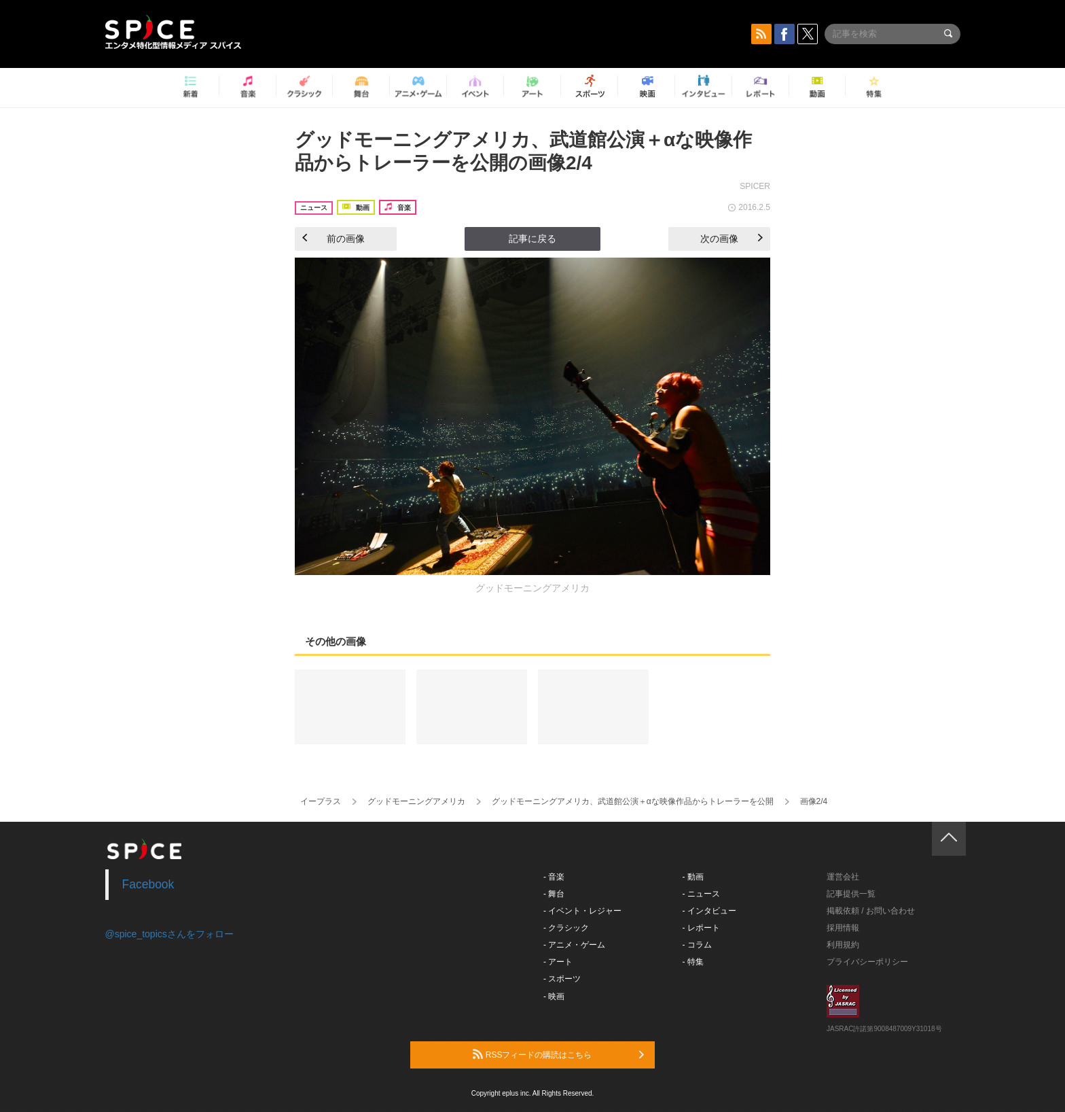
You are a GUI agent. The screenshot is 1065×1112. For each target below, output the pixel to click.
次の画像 (731, 238)
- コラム (697, 945)
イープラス (320, 801)
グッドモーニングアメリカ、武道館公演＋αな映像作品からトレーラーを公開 (633, 801)
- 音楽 (553, 877)
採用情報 (843, 928)
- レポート (701, 928)
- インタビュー (709, 911)
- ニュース (701, 894)
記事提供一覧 (851, 894)
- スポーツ (562, 979)
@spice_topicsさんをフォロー (169, 933)
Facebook (148, 884)
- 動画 (693, 877)
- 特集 (693, 962)
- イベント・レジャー (582, 911)
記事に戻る (532, 238)
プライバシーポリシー (867, 962)
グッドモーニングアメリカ (416, 801)
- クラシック (566, 928)
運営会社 (843, 877)
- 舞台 (553, 894)
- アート (558, 962)
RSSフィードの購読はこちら (558, 1054)
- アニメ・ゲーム (574, 945)
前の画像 (333, 238)
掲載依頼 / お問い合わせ (871, 911)
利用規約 (843, 945)
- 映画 (553, 996)
